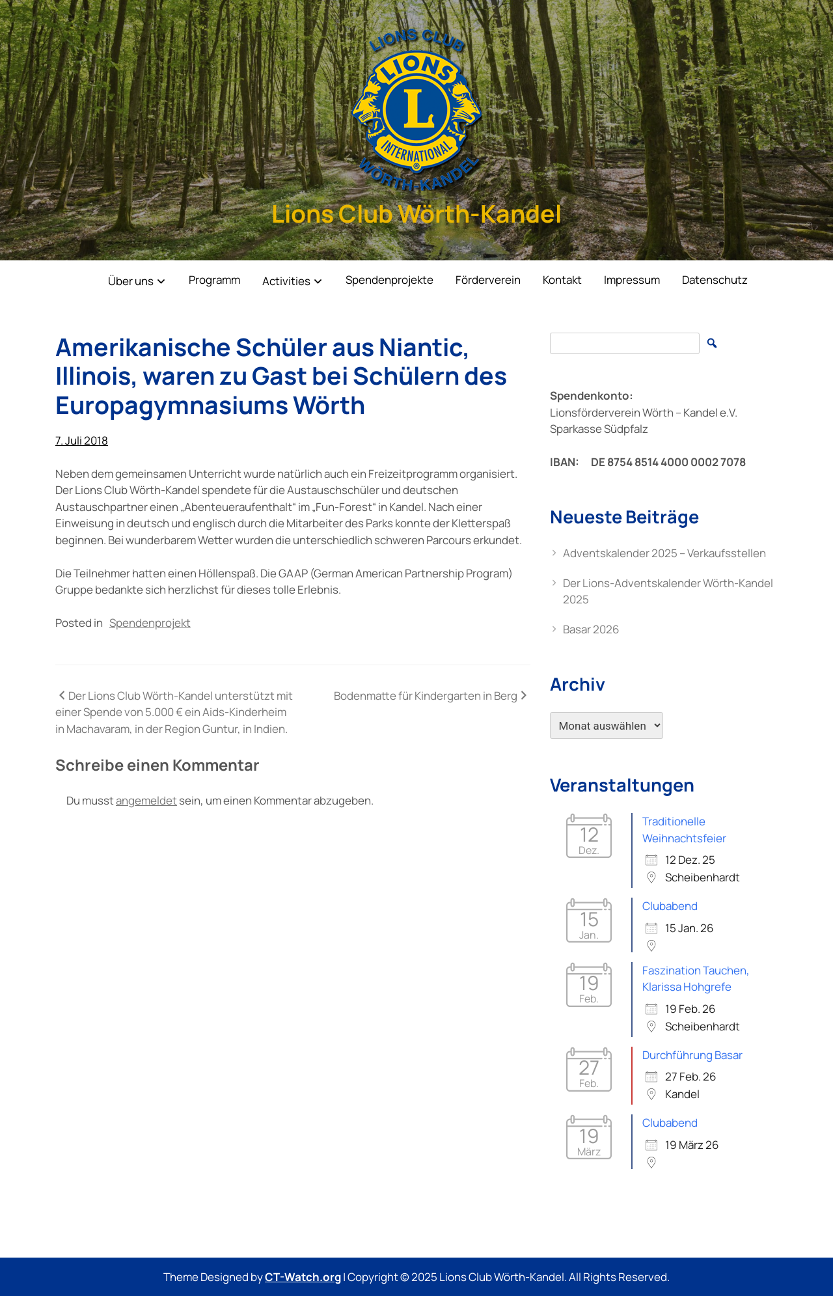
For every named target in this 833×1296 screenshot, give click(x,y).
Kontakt (562, 279)
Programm (214, 279)
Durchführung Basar (692, 1054)
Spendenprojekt (150, 622)
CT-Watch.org (303, 1276)
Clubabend (670, 905)
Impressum (632, 279)
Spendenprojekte (389, 279)
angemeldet (146, 800)
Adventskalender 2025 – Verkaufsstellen (664, 552)
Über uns (131, 280)
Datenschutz (715, 279)
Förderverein (488, 279)
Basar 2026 (591, 629)
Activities (286, 280)
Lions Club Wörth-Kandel (416, 213)
